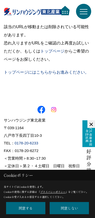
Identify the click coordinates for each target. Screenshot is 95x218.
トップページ (52, 51)
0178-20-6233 (26, 143)
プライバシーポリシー (53, 192)
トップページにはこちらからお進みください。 (46, 72)
